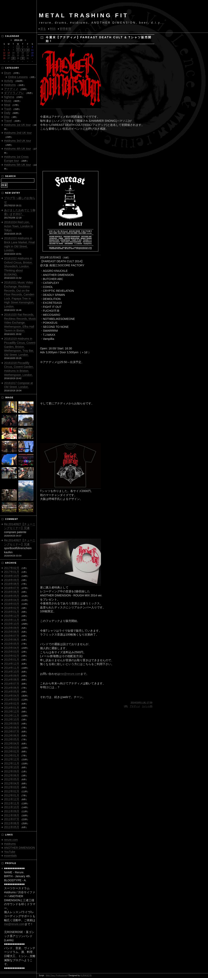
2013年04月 (11, 743)
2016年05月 (11, 595)
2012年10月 (11, 767)
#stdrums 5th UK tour (17, 164)
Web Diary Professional (56, 975)
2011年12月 (11, 799)
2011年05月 (11, 827)
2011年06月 (11, 823)
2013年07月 (11, 731)
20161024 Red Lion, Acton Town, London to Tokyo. (18, 226)
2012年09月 (11, 771)
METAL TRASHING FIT (84, 15)
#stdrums (10, 85)
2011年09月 (11, 811)
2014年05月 (11, 691)
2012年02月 (11, 791)
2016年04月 (11, 600)
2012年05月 (11, 779)
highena (9, 97)
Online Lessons (18, 77)
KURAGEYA (86, 975)
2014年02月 (11, 703)
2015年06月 (11, 639)
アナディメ (135, 706)
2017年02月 (11, 568)
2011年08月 (11, 815)
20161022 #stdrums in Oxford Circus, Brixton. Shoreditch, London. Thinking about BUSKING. (18, 266)
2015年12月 (11, 615)
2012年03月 (11, 787)
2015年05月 (11, 643)
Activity (8, 80)
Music (8, 100)
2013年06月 (11, 735)
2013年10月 (11, 719)
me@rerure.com (70, 673)
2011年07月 (11, 819)
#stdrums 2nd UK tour (18, 132)
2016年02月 (11, 607)
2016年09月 (11, 580)
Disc (7, 117)
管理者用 (65, 28)
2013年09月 (11, 723)
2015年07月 (11, 635)
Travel (8, 120)
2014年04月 (11, 695)
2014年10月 (11, 671)
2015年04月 (11, 647)
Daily (7, 112)
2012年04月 (11, 783)
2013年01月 (11, 755)
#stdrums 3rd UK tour (17, 140)
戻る (43, 28)
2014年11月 (11, 667)
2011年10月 (11, 807)
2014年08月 (11, 679)
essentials (10, 855)
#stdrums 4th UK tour (17, 148)
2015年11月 (11, 619)
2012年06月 (11, 775)
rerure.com (11, 839)
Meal (7, 104)
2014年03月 (11, 699)
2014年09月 (11, 675)
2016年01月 (11, 611)
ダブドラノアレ (14, 92)
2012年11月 (11, 763)
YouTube (9, 851)
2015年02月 (11, 655)
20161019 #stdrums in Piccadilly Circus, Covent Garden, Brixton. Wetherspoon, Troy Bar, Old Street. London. (19, 346)
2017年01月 (11, 571)
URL (126, 706)
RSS (53, 28)
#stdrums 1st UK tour (17, 124)
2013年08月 (11, 727)
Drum (7, 73)
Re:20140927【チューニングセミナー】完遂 (19, 526)
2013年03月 (11, 747)
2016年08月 (11, 583)
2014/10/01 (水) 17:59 (141, 702)
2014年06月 (11, 687)
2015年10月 (11, 623)
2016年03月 (11, 603)
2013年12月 (11, 711)
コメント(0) (147, 706)
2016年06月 (11, 591)
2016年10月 (11, 575)
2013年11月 (11, 715)
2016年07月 (11, 587)
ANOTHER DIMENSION (19, 847)
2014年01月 (11, 707)
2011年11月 (11, 803)
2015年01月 (11, 659)
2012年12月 (11, 759)
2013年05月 (11, 739)
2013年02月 (11, 751)
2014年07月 (11, 683)
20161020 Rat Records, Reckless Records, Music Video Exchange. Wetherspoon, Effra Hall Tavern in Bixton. (20, 322)
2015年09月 (11, 627)
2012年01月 (11, 795)
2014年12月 (11, 663)
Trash (7, 109)
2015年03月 (11, 651)
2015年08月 (11, 631)
